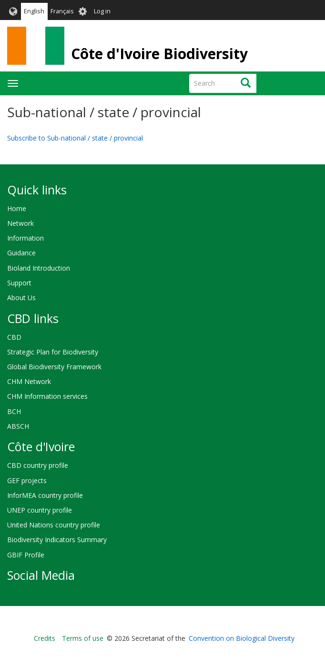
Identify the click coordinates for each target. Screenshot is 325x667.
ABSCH (18, 426)
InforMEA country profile (45, 495)
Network (20, 223)
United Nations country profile (53, 524)
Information (25, 238)
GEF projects (27, 480)
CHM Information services (47, 396)
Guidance (21, 252)
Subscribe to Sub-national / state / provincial (75, 137)
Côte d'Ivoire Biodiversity (159, 53)
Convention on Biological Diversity (242, 638)
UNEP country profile (39, 510)
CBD (14, 337)
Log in (102, 11)
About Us (21, 297)
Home (16, 208)
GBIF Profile (25, 554)
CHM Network (29, 381)
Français (62, 11)
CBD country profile (37, 465)
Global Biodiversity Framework (54, 366)
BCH (14, 411)
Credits (44, 638)
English (34, 11)
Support (19, 282)
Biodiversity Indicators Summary (57, 539)
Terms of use (82, 638)
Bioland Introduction (38, 268)
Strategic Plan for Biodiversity (52, 351)
